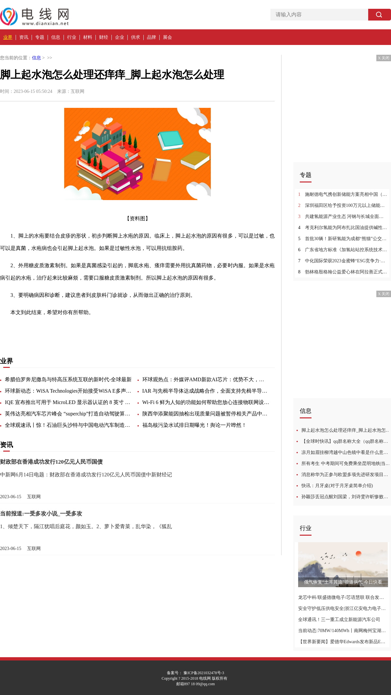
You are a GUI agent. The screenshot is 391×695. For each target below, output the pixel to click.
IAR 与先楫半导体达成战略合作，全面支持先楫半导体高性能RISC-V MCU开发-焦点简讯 (205, 391)
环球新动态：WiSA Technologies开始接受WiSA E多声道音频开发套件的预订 (68, 391)
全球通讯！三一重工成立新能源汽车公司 (339, 619)
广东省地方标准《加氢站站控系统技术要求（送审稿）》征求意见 (343, 249)
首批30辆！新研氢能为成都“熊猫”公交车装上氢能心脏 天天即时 (343, 238)
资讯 (23, 37)
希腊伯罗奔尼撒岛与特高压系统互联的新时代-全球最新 (68, 379)
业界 (7, 37)
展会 (167, 37)
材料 (87, 37)
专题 (39, 37)
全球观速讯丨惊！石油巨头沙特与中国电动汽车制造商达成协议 (68, 425)
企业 (119, 37)
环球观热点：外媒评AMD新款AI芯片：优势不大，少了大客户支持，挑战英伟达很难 (205, 379)
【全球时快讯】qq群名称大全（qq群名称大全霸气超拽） (346, 441)
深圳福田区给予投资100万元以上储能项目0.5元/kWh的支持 (343, 205)
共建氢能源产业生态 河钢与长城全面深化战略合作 (343, 216)
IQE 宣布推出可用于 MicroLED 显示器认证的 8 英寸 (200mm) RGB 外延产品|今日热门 (68, 402)
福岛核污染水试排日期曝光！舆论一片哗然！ (194, 425)
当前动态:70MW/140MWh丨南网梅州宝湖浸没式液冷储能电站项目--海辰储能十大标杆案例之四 (343, 630)
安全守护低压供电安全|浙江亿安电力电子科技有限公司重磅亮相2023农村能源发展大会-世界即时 (343, 608)
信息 (55, 37)
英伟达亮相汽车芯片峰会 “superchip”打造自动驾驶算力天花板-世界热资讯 (68, 413)
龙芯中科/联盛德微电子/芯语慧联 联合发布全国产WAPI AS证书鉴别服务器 (343, 597)
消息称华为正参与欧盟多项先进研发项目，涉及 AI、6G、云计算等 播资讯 (346, 474)
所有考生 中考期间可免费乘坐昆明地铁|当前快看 (346, 463)
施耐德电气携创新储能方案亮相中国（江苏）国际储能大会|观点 (343, 194)
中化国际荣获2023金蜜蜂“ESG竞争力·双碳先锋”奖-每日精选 (343, 260)
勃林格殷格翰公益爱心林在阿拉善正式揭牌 (343, 271)
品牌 (151, 37)
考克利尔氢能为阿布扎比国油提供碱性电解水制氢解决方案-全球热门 (343, 227)
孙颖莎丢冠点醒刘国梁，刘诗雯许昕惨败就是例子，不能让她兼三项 (346, 496)
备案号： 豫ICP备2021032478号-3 (195, 673)
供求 (135, 37)
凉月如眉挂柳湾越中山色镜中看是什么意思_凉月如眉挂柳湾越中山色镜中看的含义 (346, 452)
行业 (71, 37)
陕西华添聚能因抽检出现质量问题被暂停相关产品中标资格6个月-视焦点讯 (205, 413)
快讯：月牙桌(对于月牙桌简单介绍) (337, 485)
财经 (103, 37)
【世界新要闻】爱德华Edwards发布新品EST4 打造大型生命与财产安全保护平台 (343, 641)
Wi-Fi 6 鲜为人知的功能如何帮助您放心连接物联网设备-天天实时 (205, 402)
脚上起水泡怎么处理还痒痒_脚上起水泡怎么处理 (346, 430)
